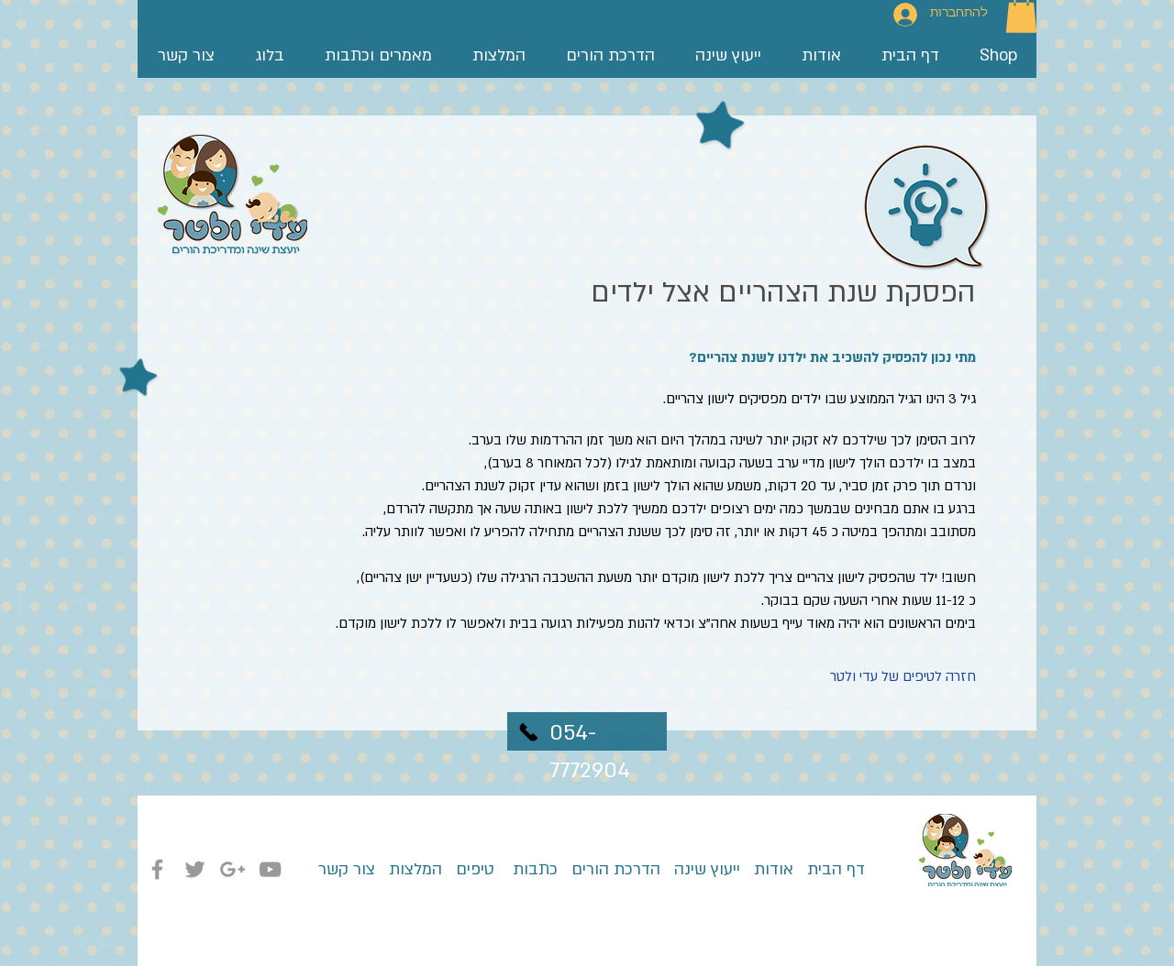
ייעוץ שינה (705, 869)
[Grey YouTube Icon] (270, 869)
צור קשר (346, 869)
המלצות (415, 869)
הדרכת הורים (609, 869)
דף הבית (829, 869)
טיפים (472, 869)
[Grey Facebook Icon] (157, 869)
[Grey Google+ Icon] (232, 869)
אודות (773, 869)
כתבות (533, 869)
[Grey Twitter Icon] (195, 869)
